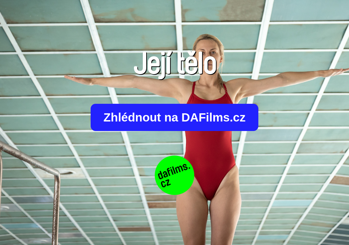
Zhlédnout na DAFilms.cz (175, 117)
